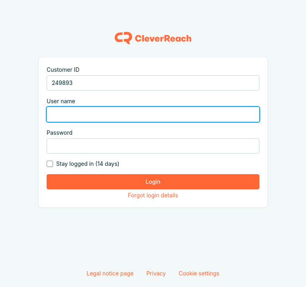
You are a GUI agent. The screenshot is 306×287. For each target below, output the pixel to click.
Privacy (156, 273)
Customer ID (63, 69)
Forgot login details (153, 195)
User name (61, 101)
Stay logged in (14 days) (88, 163)
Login (153, 181)
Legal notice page (109, 273)
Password (60, 132)
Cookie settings (199, 273)
